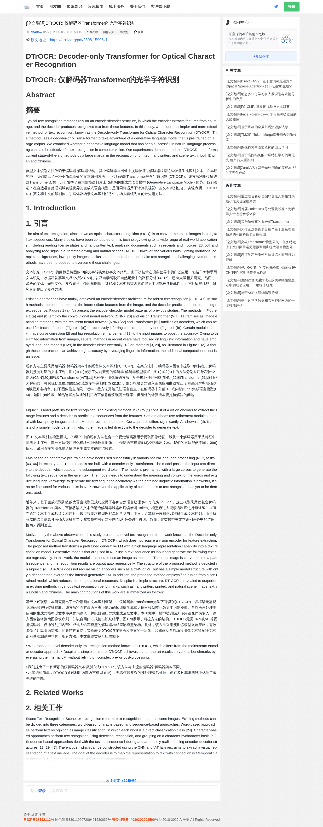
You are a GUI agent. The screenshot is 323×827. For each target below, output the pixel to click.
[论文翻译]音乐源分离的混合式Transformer (257, 222)
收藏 (138, 32)
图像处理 (92, 32)
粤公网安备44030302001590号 (135, 819)
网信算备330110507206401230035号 (83, 819)
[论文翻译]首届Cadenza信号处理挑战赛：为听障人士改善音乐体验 (260, 211)
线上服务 (116, 7)
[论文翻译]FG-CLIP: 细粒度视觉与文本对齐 (258, 107)
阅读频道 (95, 7)
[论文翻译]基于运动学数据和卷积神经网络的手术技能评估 (260, 303)
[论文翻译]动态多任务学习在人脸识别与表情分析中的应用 (260, 96)
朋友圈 (55, 7)
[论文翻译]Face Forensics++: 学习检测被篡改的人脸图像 (261, 116)
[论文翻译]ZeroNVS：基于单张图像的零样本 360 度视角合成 (261, 170)
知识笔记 (74, 7)
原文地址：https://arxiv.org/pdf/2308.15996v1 (69, 40)
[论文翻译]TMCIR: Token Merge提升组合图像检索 (261, 137)
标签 (34, 814)
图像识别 (109, 32)
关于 (26, 814)
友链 (42, 814)
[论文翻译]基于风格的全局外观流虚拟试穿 (257, 127)
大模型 (124, 32)
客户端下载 (160, 7)
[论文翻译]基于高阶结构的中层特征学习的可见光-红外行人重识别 (260, 157)
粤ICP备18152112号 (38, 819)
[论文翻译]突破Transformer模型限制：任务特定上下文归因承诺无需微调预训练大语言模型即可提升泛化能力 (261, 245)
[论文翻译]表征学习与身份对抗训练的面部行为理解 (260, 257)
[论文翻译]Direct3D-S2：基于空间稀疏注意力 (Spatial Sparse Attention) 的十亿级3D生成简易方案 (261, 84)
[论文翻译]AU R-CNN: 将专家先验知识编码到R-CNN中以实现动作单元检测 (261, 269)
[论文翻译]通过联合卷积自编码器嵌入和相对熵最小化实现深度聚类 (260, 198)
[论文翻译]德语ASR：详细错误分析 (252, 293)
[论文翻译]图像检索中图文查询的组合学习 (257, 147)
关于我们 (137, 7)
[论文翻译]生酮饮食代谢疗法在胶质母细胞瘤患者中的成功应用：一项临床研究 (260, 282)
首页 (40, 7)
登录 (291, 7)
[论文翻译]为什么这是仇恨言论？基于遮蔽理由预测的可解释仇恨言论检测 (260, 231)
